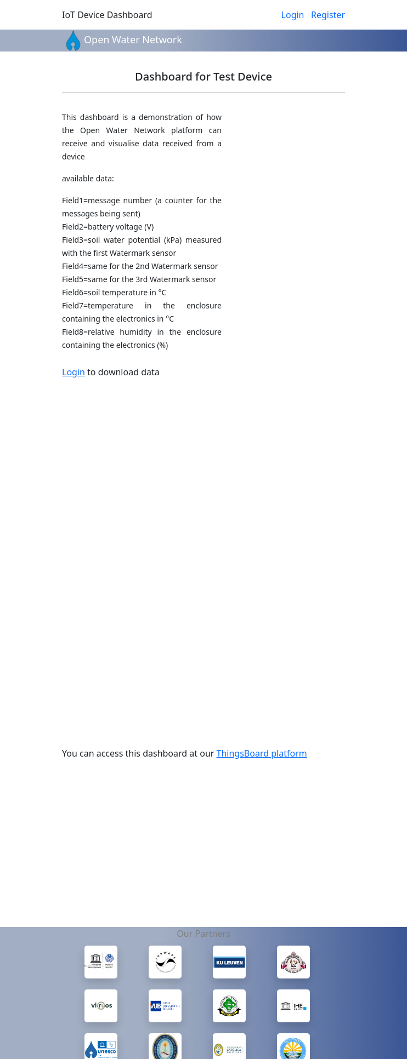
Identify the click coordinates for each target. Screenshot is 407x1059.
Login (292, 15)
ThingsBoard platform (262, 753)
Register (328, 15)
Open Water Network (133, 39)
